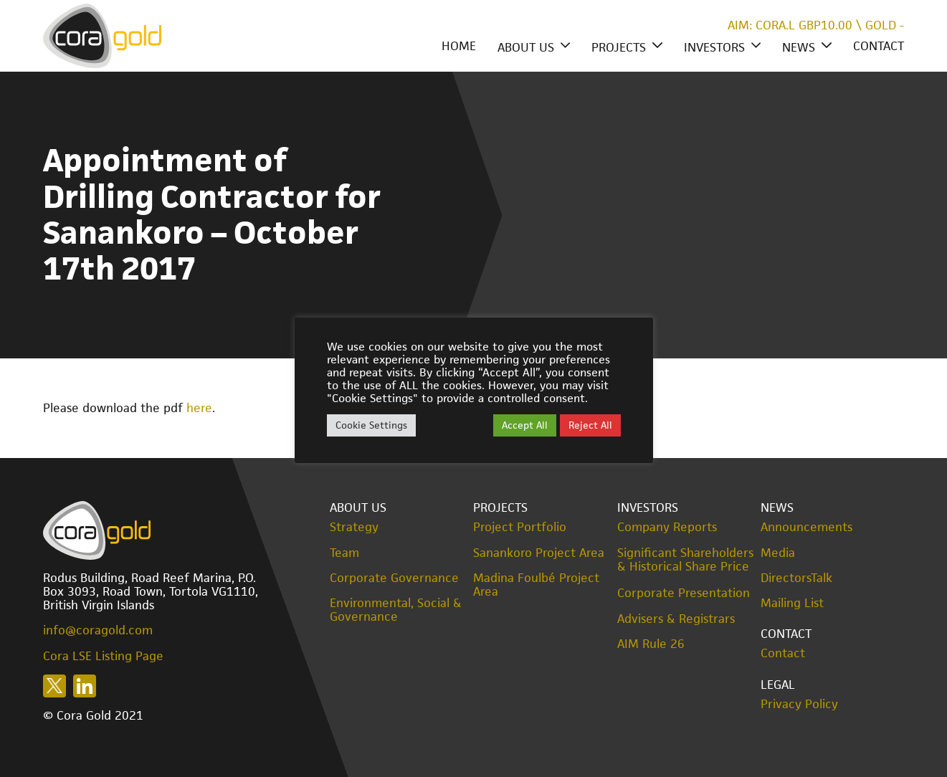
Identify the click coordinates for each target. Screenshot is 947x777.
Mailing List (792, 603)
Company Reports (667, 527)
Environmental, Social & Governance (396, 610)
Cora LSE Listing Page (103, 656)
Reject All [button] (590, 425)
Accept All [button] (525, 425)
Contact (878, 46)
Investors (714, 47)
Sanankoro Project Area (538, 553)
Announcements (806, 527)
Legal (778, 684)
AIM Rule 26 (651, 644)
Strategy (354, 527)
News (798, 47)
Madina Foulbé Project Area (536, 585)
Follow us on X (54, 685)
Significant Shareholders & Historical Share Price (685, 559)
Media (778, 553)
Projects (618, 47)
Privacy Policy (799, 704)
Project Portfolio (519, 527)
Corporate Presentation (683, 593)
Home (459, 46)
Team (344, 553)
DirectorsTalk (796, 578)
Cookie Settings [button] (371, 425)
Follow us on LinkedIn (84, 685)
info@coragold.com (98, 630)
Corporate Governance (394, 578)
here (199, 408)
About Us (526, 47)
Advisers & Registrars (676, 619)
